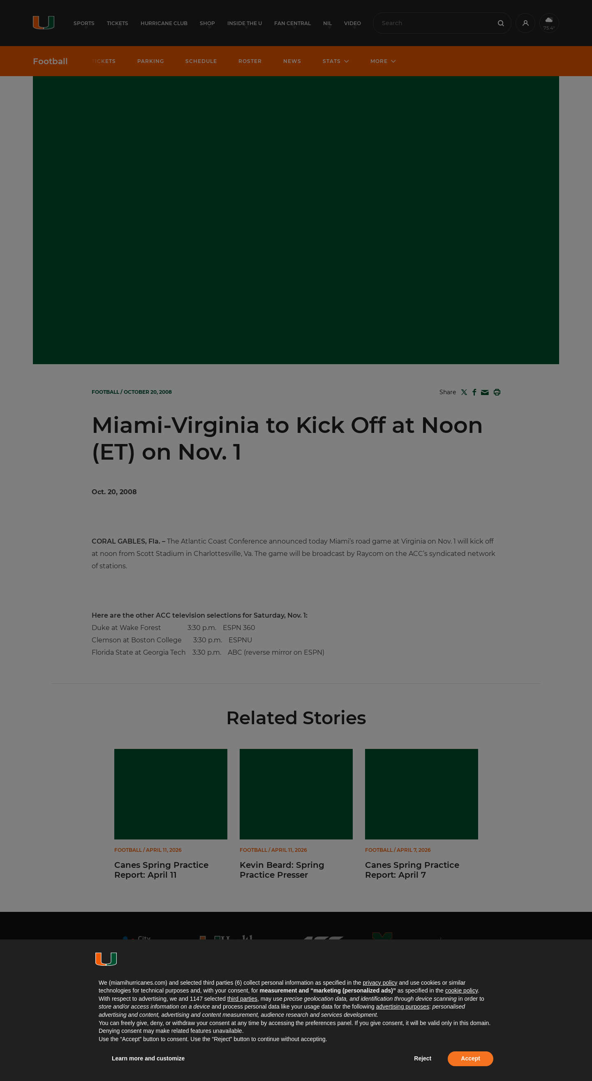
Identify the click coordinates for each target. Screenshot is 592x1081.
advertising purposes (402, 1006)
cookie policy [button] (461, 990)
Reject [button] (422, 1058)
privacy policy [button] (380, 982)
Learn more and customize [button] (148, 1058)
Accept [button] (470, 1058)
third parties (242, 998)
